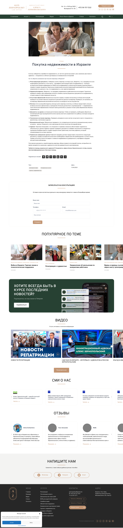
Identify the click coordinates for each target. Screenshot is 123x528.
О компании (14, 16)
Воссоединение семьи (112, 262)
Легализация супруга (46, 494)
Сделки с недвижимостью (35, 171)
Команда (28, 494)
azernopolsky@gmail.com (75, 492)
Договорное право (33, 168)
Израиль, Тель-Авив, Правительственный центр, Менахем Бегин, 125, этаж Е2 (103, 493)
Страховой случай (34, 262)
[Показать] (17, 444)
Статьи (81, 16)
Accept (11, 522)
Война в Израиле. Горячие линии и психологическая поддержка (24, 267)
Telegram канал (106, 5)
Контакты (92, 16)
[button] (39, 513)
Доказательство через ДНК (48, 497)
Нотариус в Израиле (46, 511)
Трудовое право (73, 262)
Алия (46, 263)
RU (110, 16)
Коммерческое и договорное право (50, 506)
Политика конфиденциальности (86, 521)
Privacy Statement (22, 525)
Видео (52, 16)
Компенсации (26, 262)
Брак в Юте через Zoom (47, 516)
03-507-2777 (73, 495)
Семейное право (44, 501)
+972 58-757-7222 (84, 7)
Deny (31, 522)
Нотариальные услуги (46, 168)
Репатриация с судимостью (56, 267)
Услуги (26, 16)
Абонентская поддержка (16, 262)
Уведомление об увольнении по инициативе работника (82, 267)
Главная (28, 492)
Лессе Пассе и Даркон (67, 16)
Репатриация (40, 16)
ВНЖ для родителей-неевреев (48, 499)
